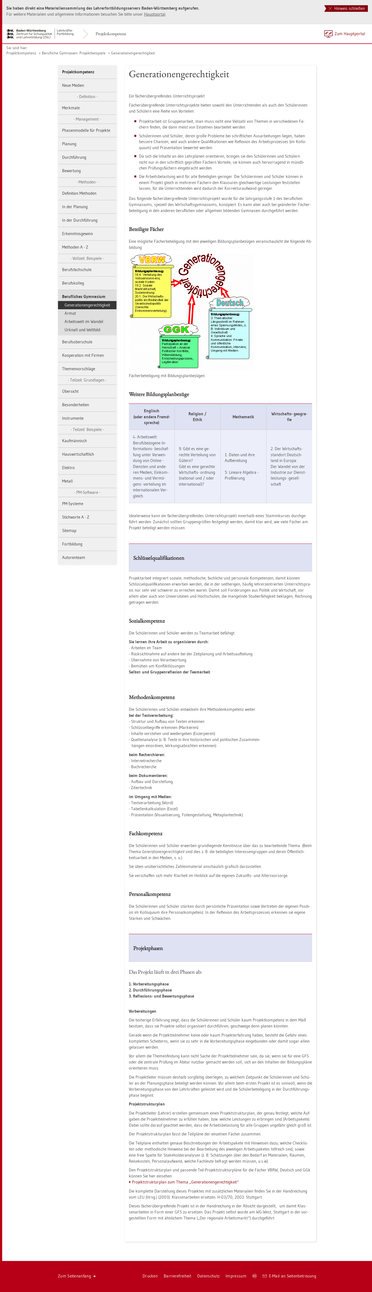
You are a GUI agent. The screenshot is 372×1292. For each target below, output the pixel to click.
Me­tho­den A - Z (75, 247)
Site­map (69, 530)
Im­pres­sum (236, 1276)
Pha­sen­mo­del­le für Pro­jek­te (86, 130)
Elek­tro (68, 467)
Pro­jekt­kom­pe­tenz (111, 33)
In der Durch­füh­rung (80, 220)
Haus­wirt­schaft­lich (78, 454)
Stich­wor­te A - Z (75, 517)
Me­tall (67, 481)
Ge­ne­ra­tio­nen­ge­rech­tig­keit (133, 53)
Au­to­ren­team (73, 557)
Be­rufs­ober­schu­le (77, 341)
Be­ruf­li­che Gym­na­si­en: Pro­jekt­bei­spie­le (74, 53)
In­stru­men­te (73, 418)
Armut (70, 313)
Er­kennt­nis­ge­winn (77, 233)
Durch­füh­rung (74, 157)
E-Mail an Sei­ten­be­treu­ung (289, 1276)
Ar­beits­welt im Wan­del (84, 321)
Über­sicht (70, 391)
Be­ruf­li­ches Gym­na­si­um (84, 296)
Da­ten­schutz (208, 1276)
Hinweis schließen (347, 8)
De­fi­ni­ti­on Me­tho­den (79, 193)
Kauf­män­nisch (74, 440)
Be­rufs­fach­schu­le (76, 269)
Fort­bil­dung (72, 544)
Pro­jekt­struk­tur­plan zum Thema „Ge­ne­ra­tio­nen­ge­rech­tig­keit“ (185, 1182)
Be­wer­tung (71, 170)
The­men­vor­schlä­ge (78, 368)
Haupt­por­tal (154, 14)
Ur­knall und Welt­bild (82, 329)
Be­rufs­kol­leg (73, 283)
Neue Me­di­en (73, 85)
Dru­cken (150, 1276)
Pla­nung (69, 143)
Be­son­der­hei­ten (75, 404)
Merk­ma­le (71, 107)
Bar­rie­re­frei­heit (177, 1276)
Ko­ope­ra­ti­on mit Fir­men (83, 355)
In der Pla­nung (75, 206)
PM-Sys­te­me (72, 503)
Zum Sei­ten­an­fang (77, 1276)
